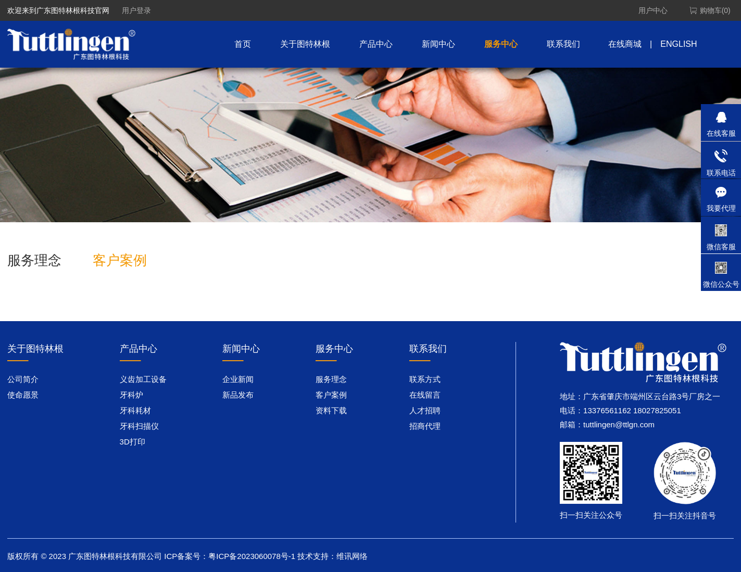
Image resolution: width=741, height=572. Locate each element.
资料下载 (331, 410)
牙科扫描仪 (139, 426)
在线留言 (425, 394)
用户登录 (136, 10)
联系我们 (563, 44)
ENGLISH (678, 44)
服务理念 (34, 260)
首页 (242, 44)
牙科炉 (131, 394)
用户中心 (653, 10)
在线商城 (625, 44)
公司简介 (23, 379)
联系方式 (425, 379)
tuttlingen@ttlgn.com (619, 424)
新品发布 (238, 394)
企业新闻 (238, 379)
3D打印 (132, 441)
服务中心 (501, 44)
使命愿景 (23, 394)
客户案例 (120, 260)
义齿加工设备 (143, 379)
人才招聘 (425, 410)
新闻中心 (438, 44)
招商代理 (425, 426)
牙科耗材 (135, 410)
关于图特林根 (305, 44)
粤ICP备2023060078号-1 (251, 556)
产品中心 (376, 44)
